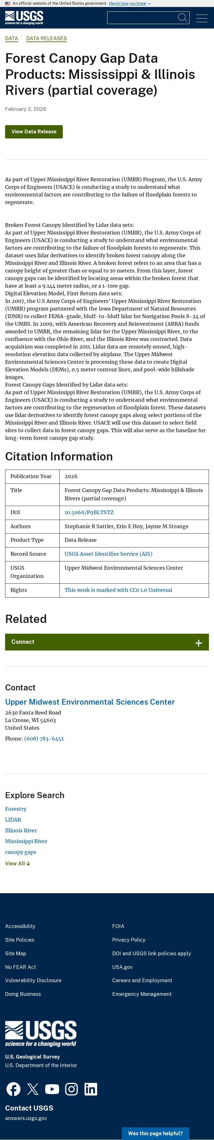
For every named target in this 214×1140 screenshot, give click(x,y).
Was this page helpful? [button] (155, 1133)
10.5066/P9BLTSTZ (89, 512)
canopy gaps (20, 852)
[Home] (24, 23)
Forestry (15, 809)
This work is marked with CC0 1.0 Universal (118, 590)
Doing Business (23, 994)
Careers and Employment (142, 980)
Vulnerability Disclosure (33, 980)
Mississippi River (26, 841)
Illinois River (21, 830)
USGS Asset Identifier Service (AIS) (108, 554)
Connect (23, 641)
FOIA (118, 926)
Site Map (15, 954)
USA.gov (122, 967)
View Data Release (33, 132)
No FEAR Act (20, 967)
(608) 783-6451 (44, 738)
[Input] (148, 17)
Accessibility (20, 926)
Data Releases (46, 38)
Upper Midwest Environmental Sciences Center (90, 701)
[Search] (183, 17)
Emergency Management (142, 994)
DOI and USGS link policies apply (151, 954)
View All (17, 864)
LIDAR (13, 820)
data (11, 38)
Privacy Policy (129, 940)
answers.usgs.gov (26, 1118)
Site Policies (19, 940)
